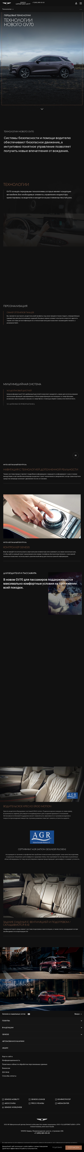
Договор (5, 1072)
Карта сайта (7, 1056)
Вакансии (6, 1068)
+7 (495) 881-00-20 (38, 2)
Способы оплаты (9, 1076)
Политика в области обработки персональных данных (24, 1064)
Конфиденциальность (11, 1060)
